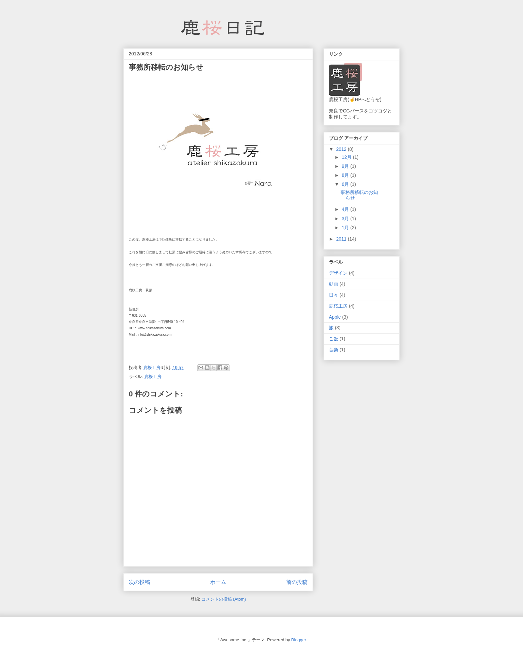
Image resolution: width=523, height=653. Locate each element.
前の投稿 (297, 582)
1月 (346, 227)
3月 (346, 218)
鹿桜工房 (152, 376)
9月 (346, 166)
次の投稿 (139, 582)
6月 (346, 184)
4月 (346, 209)
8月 (346, 175)
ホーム (218, 582)
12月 (347, 157)
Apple (335, 317)
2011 (342, 239)
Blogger (298, 639)
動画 (333, 284)
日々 (333, 295)
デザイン (338, 273)
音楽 (333, 349)
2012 (342, 149)
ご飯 (333, 338)
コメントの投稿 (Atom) (223, 599)
